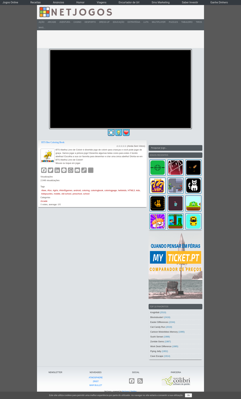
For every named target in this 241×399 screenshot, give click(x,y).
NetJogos (125, 391)
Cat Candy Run (157, 327)
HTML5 (131, 190)
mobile (57, 193)
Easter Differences (159, 322)
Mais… (42, 27)
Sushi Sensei (156, 336)
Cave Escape (156, 356)
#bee (43, 190)
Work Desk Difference (160, 346)
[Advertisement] (118, 39)
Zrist (96, 381)
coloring (86, 190)
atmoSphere (96, 377)
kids (138, 190)
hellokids (122, 190)
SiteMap (134, 391)
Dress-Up (104, 22)
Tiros (199, 22)
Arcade (52, 22)
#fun (49, 190)
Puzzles (173, 22)
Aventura (64, 22)
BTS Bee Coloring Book (52, 142)
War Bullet (95, 385)
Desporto (90, 22)
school (86, 193)
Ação (41, 22)
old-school (66, 193)
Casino (77, 22)
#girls (55, 190)
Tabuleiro (186, 22)
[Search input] (173, 148)
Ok (188, 395)
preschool (77, 193)
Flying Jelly (155, 351)
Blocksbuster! (156, 317)
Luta (146, 22)
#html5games (65, 190)
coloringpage (110, 190)
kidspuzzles (47, 193)
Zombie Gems (157, 341)
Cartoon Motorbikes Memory (164, 332)
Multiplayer (159, 22)
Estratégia (134, 22)
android (77, 190)
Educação (118, 22)
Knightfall (154, 312)
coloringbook (97, 190)
